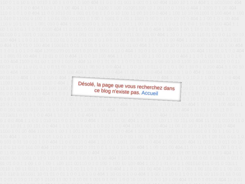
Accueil (149, 93)
